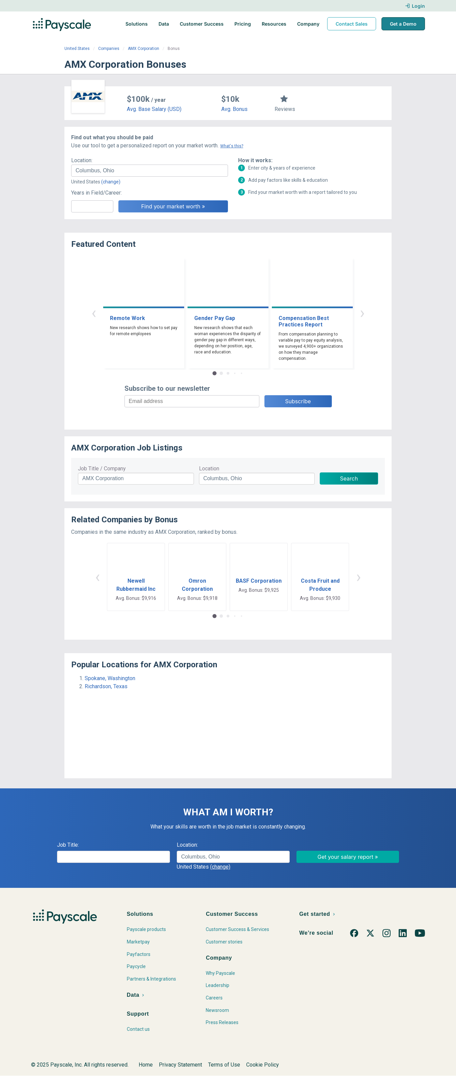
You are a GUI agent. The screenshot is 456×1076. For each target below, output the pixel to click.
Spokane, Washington (110, 678)
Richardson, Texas (106, 686)
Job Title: (68, 845)
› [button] (362, 312)
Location (209, 468)
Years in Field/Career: (96, 193)
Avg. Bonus (234, 109)
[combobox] (149, 171)
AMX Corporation (143, 48)
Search (349, 478)
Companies (108, 48)
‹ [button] (93, 312)
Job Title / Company (102, 468)
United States (77, 48)
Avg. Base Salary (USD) (154, 109)
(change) (110, 181)
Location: (81, 160)
